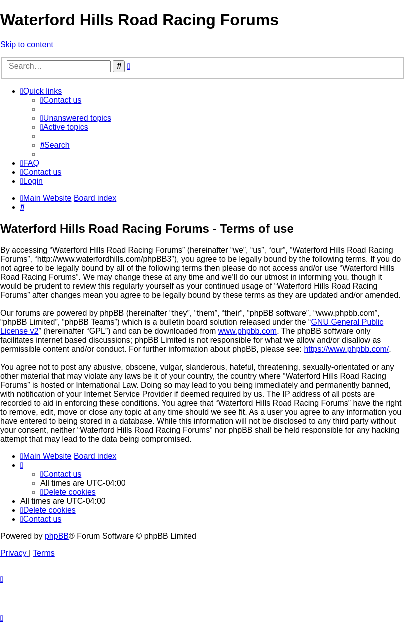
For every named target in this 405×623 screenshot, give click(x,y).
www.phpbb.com (247, 331)
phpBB (57, 536)
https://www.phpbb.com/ (346, 349)
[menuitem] (60, 100)
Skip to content (26, 44)
